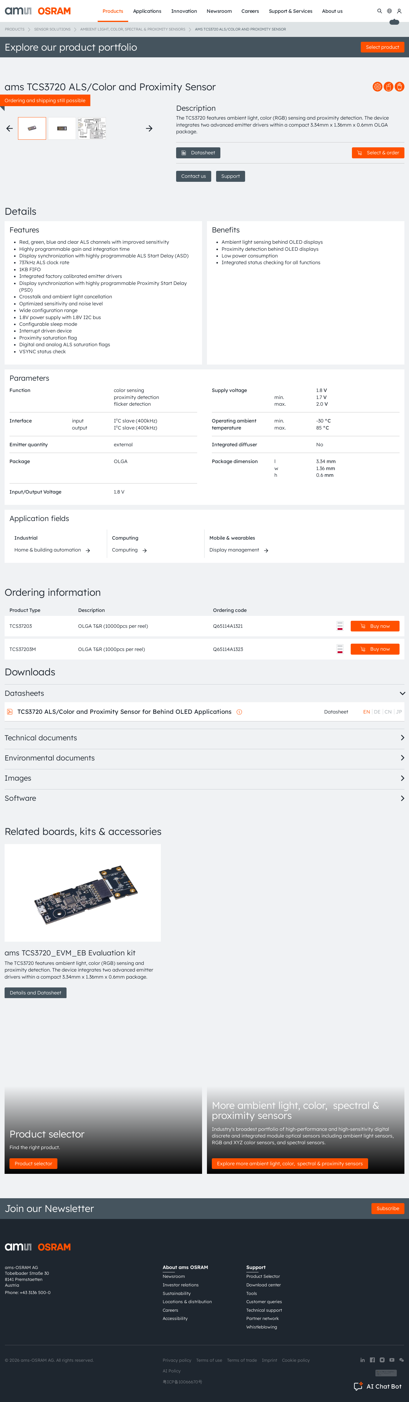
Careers (170, 1310)
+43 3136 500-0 (35, 1292)
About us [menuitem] (332, 11)
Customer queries (264, 1301)
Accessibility (175, 1318)
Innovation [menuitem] (184, 11)
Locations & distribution (187, 1301)
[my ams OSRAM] (399, 11)
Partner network (262, 1318)
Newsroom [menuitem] (219, 11)
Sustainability (177, 1293)
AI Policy (172, 1371)
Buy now (375, 626)
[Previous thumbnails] (9, 128)
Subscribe (388, 1208)
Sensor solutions (52, 29)
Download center (263, 1285)
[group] (83, 921)
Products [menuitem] (113, 11)
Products (14, 29)
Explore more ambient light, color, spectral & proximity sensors (290, 1163)
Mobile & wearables (232, 538)
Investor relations (181, 1285)
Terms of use (209, 1360)
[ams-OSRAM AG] (38, 11)
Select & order (378, 152)
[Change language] (389, 11)
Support (230, 176)
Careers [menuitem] (250, 11)
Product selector (33, 1163)
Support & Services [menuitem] (291, 11)
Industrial (26, 538)
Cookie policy (296, 1360)
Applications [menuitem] (147, 11)
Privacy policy (177, 1360)
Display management (234, 550)
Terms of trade (242, 1360)
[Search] (380, 11)
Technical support (264, 1310)
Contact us (193, 176)
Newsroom (174, 1276)
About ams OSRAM (185, 1267)
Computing (125, 538)
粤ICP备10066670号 (182, 1382)
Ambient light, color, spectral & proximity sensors (132, 29)
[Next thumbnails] (149, 128)
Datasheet (198, 152)
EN (366, 711)
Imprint (269, 1360)
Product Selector (263, 1276)
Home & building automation (47, 550)
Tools (251, 1293)
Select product (382, 47)
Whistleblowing (261, 1327)
